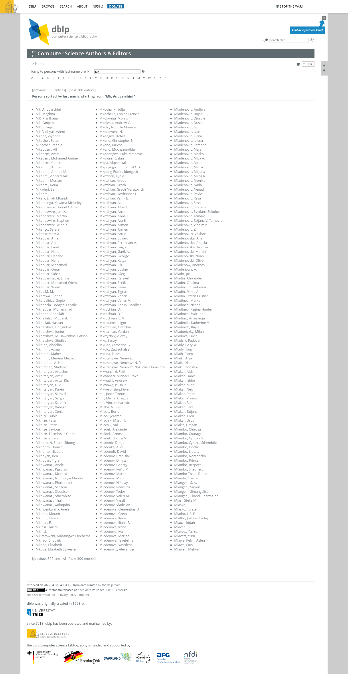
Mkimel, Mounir (48, 513)
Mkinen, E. (44, 522)
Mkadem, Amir (47, 154)
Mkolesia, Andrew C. (115, 122)
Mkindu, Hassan (48, 518)
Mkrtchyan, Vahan (113, 296)
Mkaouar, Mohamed (51, 265)
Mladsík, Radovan (187, 340)
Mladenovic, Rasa (187, 198)
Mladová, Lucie (185, 336)
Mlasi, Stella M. (185, 500)
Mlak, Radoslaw (186, 367)
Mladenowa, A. (185, 269)
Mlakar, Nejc (183, 389)
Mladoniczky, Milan (189, 331)
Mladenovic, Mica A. (189, 158)
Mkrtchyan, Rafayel (114, 278)
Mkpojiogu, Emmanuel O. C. (120, 167)
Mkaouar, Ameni (48, 238)
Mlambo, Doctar (186, 447)
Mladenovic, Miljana (189, 171)
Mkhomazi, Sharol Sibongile (57, 442)
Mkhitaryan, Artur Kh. (52, 380)
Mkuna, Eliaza (110, 353)
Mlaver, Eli (182, 527)
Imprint (84, 595)
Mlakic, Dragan (185, 425)
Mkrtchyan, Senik (112, 282)
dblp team (114, 585)
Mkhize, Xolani (47, 438)
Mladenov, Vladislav (114, 505)
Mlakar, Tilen (184, 416)
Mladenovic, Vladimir (190, 225)
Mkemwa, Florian (49, 296)
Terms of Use (47, 595)
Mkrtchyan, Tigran (113, 291)
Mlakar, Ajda (184, 371)
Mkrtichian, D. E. (111, 313)
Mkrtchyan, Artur (112, 233)
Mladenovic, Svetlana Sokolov (197, 211)
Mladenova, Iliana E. (114, 522)
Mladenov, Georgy (113, 465)
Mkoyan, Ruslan (111, 158)
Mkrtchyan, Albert (113, 207)
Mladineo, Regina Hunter (193, 309)
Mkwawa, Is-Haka (112, 385)
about (82, 6)
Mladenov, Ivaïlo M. (114, 469)
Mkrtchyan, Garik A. (114, 251)
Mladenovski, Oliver (189, 260)
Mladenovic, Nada (188, 185)
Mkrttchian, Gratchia (115, 327)
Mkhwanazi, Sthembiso (53, 496)
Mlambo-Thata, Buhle (190, 473)
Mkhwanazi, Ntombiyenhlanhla (59, 478)
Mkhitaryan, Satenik (51, 402)
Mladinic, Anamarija (189, 318)
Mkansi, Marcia (47, 233)
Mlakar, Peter (184, 393)
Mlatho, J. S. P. (185, 513)
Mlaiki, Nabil (183, 362)
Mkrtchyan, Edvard (113, 238)
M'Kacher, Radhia (49, 145)
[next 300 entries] (82, 90)
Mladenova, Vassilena (115, 544)
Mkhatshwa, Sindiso (51, 340)
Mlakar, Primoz (186, 398)
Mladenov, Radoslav (114, 487)
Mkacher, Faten (47, 140)
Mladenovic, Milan (188, 162)
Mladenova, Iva (111, 531)
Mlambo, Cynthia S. (189, 438)
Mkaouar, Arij (46, 242)
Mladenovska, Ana (188, 238)
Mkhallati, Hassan (49, 322)
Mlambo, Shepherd (189, 469)
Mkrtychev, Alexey (113, 336)
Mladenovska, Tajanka (191, 247)
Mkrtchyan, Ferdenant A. (118, 242)
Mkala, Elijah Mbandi (52, 198)
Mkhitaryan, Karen (50, 389)
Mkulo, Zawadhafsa (114, 349)
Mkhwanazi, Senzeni (51, 487)
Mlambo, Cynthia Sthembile (195, 442)
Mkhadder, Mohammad (54, 309)
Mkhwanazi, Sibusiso (52, 491)
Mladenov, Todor (112, 491)
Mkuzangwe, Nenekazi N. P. (120, 362)
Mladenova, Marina (114, 536)
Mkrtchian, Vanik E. (114, 198)
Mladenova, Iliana (113, 518)
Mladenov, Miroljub (114, 478)
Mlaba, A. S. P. (110, 407)
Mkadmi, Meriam (49, 180)
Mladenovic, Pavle (188, 193)
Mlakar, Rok (183, 402)
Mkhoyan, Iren (47, 456)
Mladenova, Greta (113, 513)
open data (84, 590)
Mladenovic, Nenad (189, 189)
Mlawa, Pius (183, 544)
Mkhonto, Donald (49, 447)
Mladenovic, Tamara (189, 216)
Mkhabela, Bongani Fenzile (56, 305)
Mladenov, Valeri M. (114, 496)
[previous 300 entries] (49, 90)
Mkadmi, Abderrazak (52, 176)
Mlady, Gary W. (185, 345)
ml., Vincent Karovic (114, 402)
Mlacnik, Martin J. (112, 420)
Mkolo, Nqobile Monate (117, 127)
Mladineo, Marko (187, 300)
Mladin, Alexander (188, 278)
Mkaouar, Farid (47, 247)
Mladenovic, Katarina (190, 145)
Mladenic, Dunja (111, 442)
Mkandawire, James (51, 211)
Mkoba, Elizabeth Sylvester (56, 549)
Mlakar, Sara (183, 407)
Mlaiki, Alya (183, 358)
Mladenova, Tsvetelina (116, 540)
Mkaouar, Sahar (48, 273)
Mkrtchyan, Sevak (113, 287)
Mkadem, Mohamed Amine (57, 158)
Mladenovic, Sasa (187, 202)
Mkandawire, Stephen (52, 220)
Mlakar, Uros (184, 420)
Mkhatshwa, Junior (50, 331)
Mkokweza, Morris (113, 118)
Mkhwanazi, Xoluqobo (53, 505)
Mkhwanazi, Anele (50, 465)
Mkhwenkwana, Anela (52, 509)
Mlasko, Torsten (186, 509)
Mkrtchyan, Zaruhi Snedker (120, 305)
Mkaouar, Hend (47, 260)
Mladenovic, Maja (187, 149)
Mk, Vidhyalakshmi (50, 131)
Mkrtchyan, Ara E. (113, 220)
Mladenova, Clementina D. (119, 509)
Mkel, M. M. (45, 291)
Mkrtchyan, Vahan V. (115, 300)
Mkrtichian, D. (110, 309)
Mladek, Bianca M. (113, 438)
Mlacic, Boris (109, 411)
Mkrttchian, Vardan (114, 331)
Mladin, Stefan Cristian (191, 296)
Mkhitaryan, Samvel (51, 393)
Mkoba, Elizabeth (49, 544)
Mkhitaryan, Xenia (49, 411)
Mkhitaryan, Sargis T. (51, 398)
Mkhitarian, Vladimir (51, 367)
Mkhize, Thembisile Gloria (55, 433)
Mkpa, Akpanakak (113, 162)
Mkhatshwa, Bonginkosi (54, 327)
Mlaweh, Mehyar (187, 549)
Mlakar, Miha (184, 385)
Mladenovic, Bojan (188, 114)
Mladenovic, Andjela (189, 109)
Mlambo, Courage (188, 433)
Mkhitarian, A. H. (48, 362)
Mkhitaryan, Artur (49, 376)
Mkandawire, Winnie (51, 225)
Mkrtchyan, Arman (113, 225)
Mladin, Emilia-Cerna (190, 287)
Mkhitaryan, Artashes (52, 371)
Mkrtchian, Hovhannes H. (118, 193)
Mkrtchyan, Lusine (113, 269)
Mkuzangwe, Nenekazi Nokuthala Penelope (132, 367)
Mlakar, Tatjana (186, 411)
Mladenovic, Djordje (189, 118)
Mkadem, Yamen (48, 162)
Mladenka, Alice (111, 447)
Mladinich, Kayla (186, 327)
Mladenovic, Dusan (189, 122)
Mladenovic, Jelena (188, 140)
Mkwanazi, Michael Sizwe (118, 376)
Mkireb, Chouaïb (48, 540)
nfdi (96, 6)
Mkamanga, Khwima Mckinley (59, 202)
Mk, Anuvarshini (48, 109)
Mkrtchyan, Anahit (113, 211)
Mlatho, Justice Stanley (191, 518)
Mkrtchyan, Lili (110, 265)
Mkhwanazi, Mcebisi (51, 473)
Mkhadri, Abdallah (50, 313)
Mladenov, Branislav (114, 456)
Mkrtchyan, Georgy (114, 256)
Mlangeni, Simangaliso (191, 491)
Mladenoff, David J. (114, 451)
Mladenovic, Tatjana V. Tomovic (198, 220)
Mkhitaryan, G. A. (49, 385)
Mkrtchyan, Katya (112, 260)
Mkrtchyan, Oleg (112, 273)
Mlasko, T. (182, 505)
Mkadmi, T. (44, 193)
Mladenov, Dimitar (113, 460)
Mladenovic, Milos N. (190, 176)
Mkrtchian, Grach (112, 185)
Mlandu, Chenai (186, 478)
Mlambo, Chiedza (187, 429)
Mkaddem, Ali (46, 149)
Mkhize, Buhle (46, 416)
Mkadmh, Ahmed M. (51, 171)
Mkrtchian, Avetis (112, 180)
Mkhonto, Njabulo (49, 451)
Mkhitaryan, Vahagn (51, 407)
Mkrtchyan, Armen (113, 229)
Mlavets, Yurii (184, 536)
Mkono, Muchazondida (117, 149)
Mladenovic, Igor (187, 127)
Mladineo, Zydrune (188, 313)
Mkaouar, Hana (47, 251)
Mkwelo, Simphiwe (114, 389)
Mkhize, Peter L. (48, 425)
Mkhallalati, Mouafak (52, 318)
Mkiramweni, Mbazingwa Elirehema (63, 536)
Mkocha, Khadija (112, 109)
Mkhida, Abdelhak (49, 345)
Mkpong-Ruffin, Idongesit (118, 171)
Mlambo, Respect (187, 465)
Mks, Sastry (108, 340)
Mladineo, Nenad (187, 305)
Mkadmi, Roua (47, 185)
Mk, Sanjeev (45, 122)
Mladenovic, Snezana (190, 207)
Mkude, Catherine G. (115, 345)
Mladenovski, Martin (190, 251)
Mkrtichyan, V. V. (112, 318)
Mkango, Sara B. (48, 229)
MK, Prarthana (47, 118)
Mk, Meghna (45, 114)
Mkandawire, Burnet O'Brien (57, 207)
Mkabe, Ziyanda (48, 136)
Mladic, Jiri (182, 273)
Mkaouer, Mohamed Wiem (56, 282)
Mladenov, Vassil (112, 500)
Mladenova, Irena (112, 527)
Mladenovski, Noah (189, 256)
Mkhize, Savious (48, 429)
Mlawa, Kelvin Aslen (189, 540)
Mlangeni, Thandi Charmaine (196, 496)
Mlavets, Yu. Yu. (186, 531)
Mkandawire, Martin (51, 216)
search (66, 6)
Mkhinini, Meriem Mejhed (55, 358)
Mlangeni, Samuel (188, 487)
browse (48, 6)
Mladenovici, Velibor (190, 233)
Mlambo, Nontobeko (190, 456)
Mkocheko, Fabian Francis (119, 114)
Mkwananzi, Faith (112, 371)
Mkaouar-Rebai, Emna (52, 278)
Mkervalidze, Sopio (50, 300)
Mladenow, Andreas (189, 265)
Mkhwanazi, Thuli (49, 500)
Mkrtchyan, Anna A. (114, 216)
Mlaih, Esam (183, 353)
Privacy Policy (67, 595)
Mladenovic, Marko (189, 154)
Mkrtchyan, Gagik (112, 247)
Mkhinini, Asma (48, 349)
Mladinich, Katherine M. (192, 322)
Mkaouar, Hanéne (49, 256)
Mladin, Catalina (186, 282)
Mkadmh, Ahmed (49, 167)
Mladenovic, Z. (185, 229)
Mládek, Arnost (111, 433)
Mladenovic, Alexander (116, 549)
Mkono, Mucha (111, 145)
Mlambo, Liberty (187, 451)
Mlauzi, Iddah (184, 522)
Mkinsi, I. (42, 531)
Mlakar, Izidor (184, 380)
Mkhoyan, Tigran (48, 460)
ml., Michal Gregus (113, 398)
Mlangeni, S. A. (185, 482)
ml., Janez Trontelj (113, 393)
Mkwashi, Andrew (113, 380)
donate (115, 6)
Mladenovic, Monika (189, 180)
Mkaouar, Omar (48, 269)
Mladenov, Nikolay (113, 482)
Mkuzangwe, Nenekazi (116, 358)
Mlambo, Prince (186, 460)
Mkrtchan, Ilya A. (112, 176)
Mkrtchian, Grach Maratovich (121, 189)
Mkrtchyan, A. (110, 202)
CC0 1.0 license (114, 590)
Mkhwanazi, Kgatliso (51, 469)
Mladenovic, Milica (188, 167)
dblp (32, 6)
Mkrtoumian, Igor (112, 322)
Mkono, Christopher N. (116, 140)
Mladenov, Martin (113, 473)
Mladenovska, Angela (190, 242)
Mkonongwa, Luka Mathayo (120, 154)
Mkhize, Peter (46, 420)
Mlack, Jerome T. (112, 416)
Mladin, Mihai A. (186, 291)
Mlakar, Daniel (185, 376)
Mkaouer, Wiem (48, 287)
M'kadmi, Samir (48, 189)
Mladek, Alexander (113, 429)
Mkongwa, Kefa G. (113, 136)
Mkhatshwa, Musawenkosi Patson (62, 336)
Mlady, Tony (183, 349)
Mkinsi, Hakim (47, 527)
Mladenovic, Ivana (188, 136)
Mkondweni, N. (111, 131)
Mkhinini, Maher (48, 353)
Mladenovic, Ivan (187, 131)
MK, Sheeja (44, 127)
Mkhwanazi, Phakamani (54, 482)
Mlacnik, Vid (108, 425)
